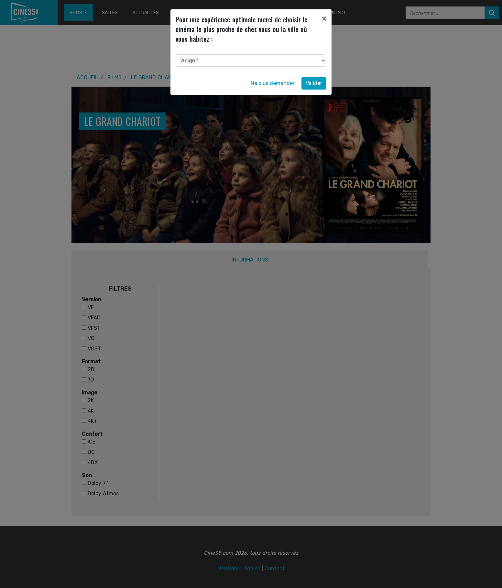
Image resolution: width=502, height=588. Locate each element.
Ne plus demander (273, 83)
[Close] (324, 18)
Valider (314, 83)
